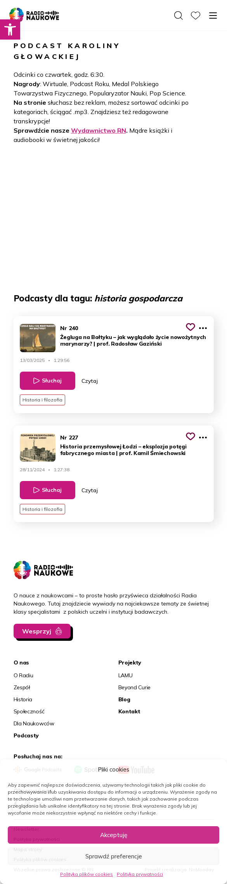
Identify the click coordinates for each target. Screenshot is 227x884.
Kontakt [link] (129, 711)
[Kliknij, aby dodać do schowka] (190, 327)
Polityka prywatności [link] (140, 874)
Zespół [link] (22, 687)
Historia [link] (23, 699)
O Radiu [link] (23, 675)
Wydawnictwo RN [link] (98, 130)
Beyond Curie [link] (134, 687)
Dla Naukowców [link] (34, 723)
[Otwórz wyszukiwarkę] (178, 15)
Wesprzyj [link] (36, 631)
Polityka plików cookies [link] (86, 874)
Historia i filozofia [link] (42, 400)
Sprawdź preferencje (113, 856)
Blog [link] (124, 699)
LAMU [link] (125, 675)
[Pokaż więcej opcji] (203, 328)
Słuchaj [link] (52, 380)
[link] (10, 29)
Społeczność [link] (29, 711)
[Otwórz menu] (213, 15)
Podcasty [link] (26, 735)
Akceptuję (113, 835)
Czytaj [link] (89, 380)
